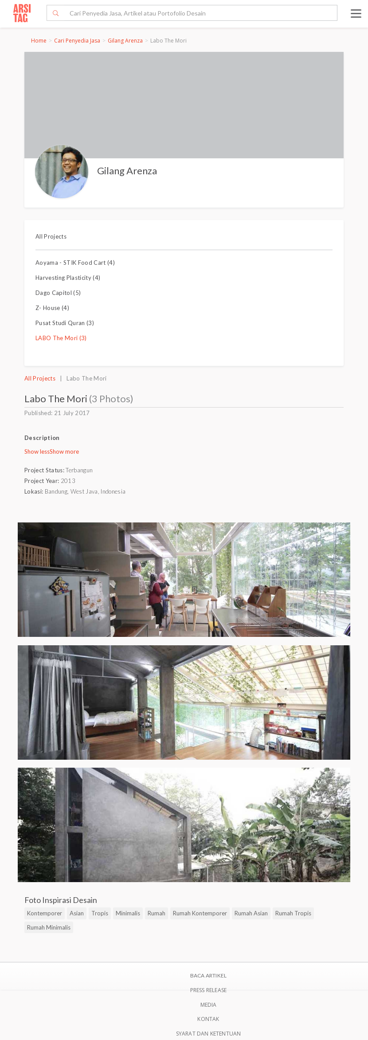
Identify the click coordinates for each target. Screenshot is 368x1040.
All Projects (51, 236)
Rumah (156, 913)
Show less (37, 451)
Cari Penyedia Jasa (77, 40)
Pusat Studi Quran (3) (64, 322)
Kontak (208, 1019)
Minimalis (128, 913)
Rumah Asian (251, 913)
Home (39, 40)
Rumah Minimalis (48, 927)
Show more (64, 451)
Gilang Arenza (125, 40)
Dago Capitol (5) (58, 292)
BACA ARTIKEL (208, 975)
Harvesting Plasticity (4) (67, 277)
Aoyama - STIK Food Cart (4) (75, 262)
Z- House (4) (52, 307)
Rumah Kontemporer (200, 913)
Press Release (208, 990)
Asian (77, 913)
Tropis (99, 913)
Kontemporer (44, 913)
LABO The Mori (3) (61, 337)
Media (208, 1005)
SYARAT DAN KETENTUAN (208, 1033)
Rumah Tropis (293, 913)
